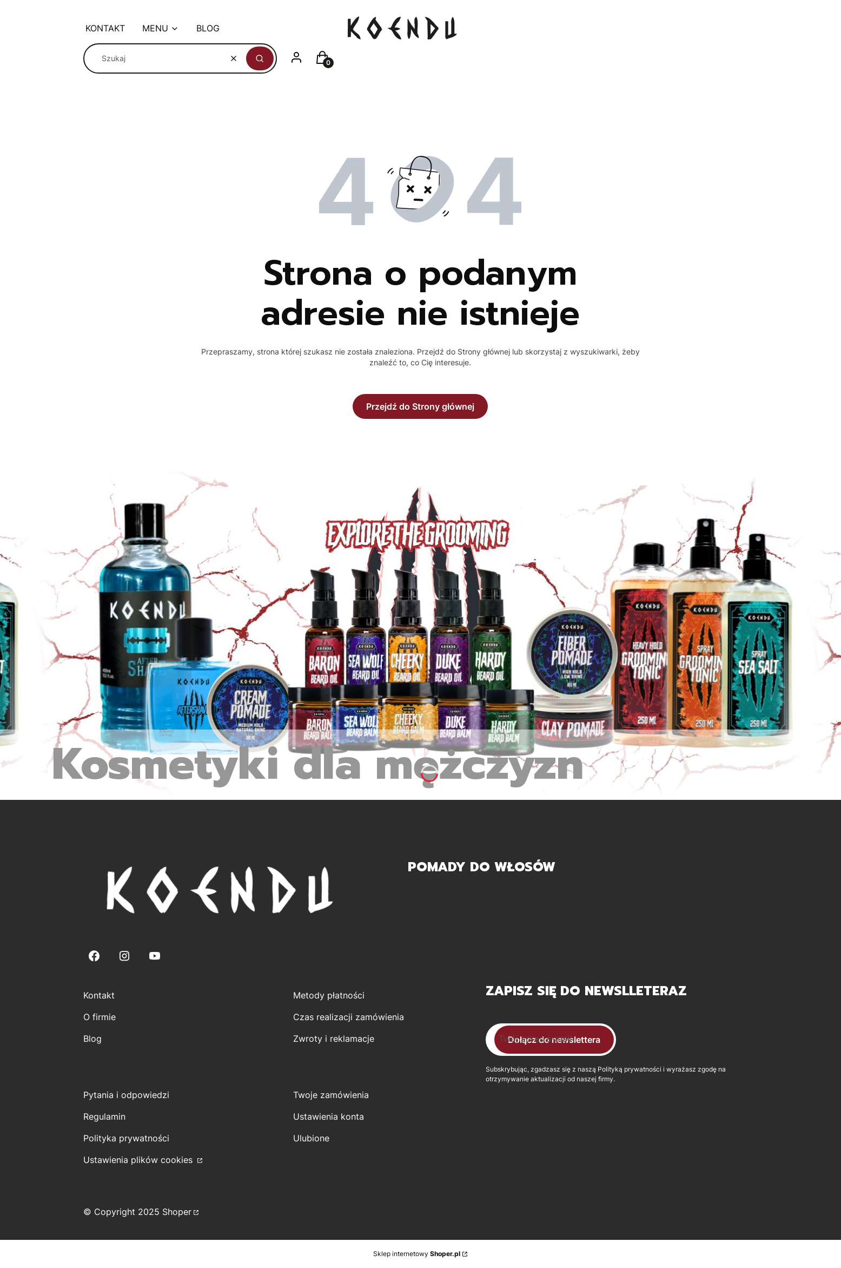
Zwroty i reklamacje (333, 1038)
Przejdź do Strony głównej (420, 406)
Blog (92, 1038)
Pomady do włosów (481, 866)
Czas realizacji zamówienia (348, 1016)
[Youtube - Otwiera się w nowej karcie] (154, 956)
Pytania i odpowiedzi (126, 1094)
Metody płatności (329, 995)
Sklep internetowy (416, 1254)
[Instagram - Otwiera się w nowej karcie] (124, 956)
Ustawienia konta (328, 1116)
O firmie (99, 1016)
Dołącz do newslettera (554, 1039)
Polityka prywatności (126, 1138)
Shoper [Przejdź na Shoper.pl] (176, 1211)
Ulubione (311, 1138)
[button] (260, 58)
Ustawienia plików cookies (139, 1159)
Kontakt (99, 995)
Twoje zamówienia (331, 1094)
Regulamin (104, 1116)
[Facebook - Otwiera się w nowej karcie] (94, 956)
